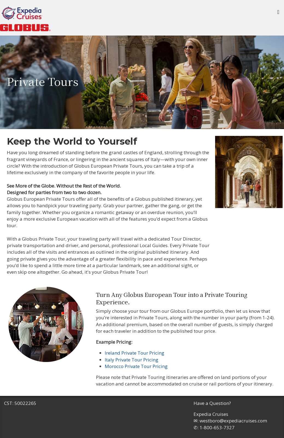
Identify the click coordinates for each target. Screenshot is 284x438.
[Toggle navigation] (278, 13)
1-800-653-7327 (217, 427)
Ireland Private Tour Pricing (134, 353)
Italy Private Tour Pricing (131, 360)
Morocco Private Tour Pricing (136, 366)
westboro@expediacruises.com (233, 420)
